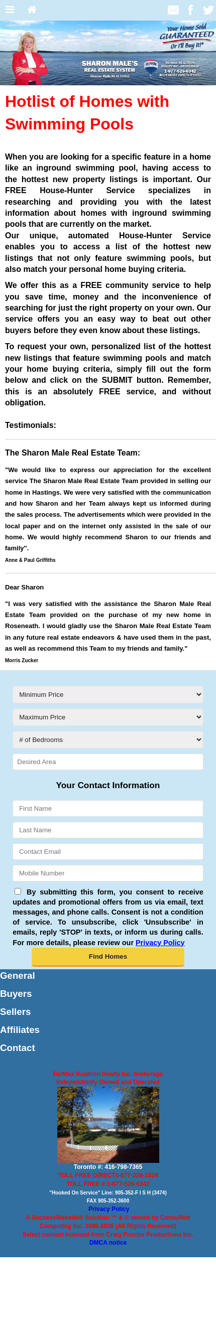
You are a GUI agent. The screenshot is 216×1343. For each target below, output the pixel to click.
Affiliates (20, 1029)
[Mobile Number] (108, 873)
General (17, 975)
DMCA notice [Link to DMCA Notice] (108, 1242)
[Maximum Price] (108, 717)
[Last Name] (108, 830)
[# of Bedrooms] (108, 740)
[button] (108, 957)
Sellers (15, 1011)
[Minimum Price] (108, 694)
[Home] (32, 10)
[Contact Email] (108, 851)
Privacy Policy (108, 1209)
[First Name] (108, 808)
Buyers (16, 993)
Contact (17, 1047)
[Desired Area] (108, 762)
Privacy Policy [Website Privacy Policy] (160, 943)
